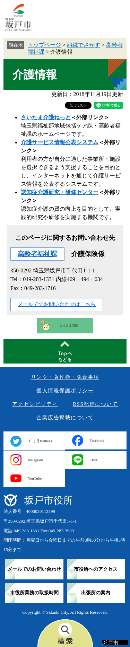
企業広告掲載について (65, 417)
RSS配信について (95, 404)
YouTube (35, 478)
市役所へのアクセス (96, 569)
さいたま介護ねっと (46, 117)
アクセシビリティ (35, 404)
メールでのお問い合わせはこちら (57, 304)
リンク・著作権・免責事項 (65, 377)
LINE (93, 460)
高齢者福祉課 (37, 253)
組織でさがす (83, 45)
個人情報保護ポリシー (65, 390)
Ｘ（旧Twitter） (41, 441)
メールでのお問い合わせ (34, 569)
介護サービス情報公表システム (59, 142)
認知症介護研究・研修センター (59, 192)
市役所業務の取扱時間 (34, 592)
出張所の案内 (95, 592)
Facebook (96, 440)
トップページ (44, 45)
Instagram (35, 460)
